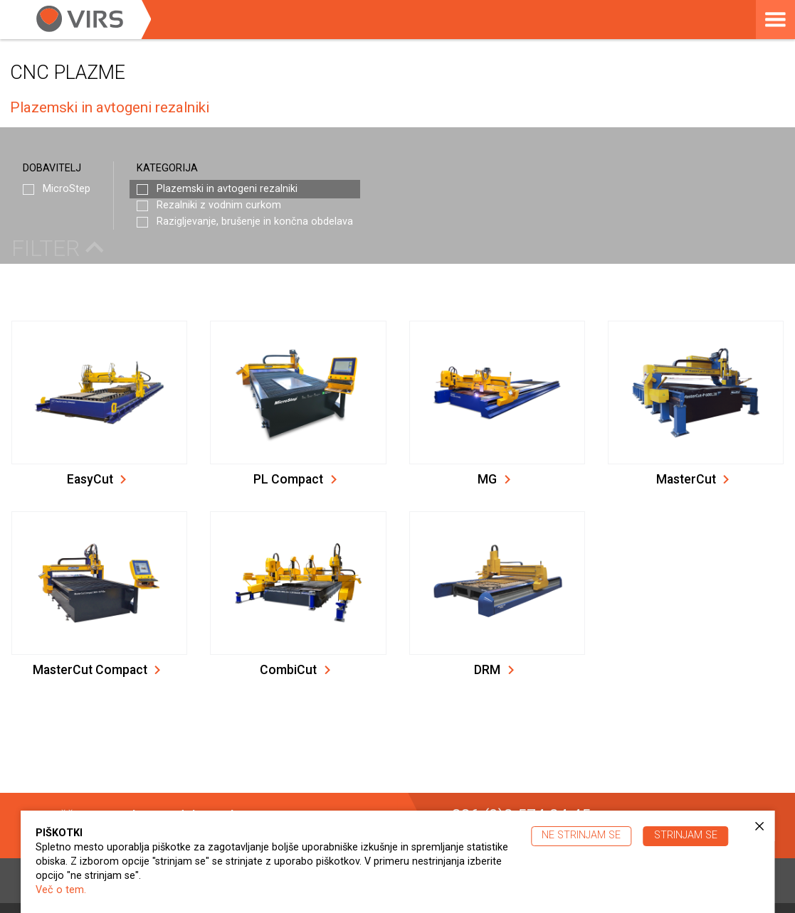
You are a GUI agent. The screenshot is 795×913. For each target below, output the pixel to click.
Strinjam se (685, 835)
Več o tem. (61, 890)
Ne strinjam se (581, 835)
